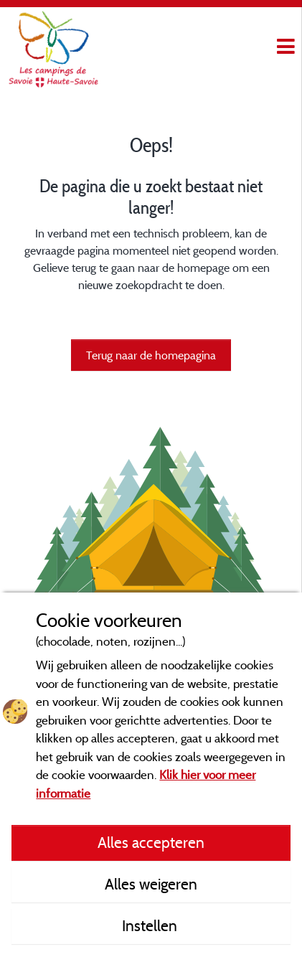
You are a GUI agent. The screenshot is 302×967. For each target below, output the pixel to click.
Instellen (151, 925)
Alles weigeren (151, 883)
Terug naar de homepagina (151, 355)
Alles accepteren (151, 842)
